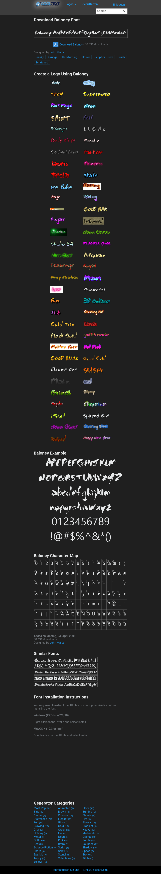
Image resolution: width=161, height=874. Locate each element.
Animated (66, 808)
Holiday (40, 833)
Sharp (39, 851)
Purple (88, 840)
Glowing (41, 826)
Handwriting (69, 57)
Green (64, 829)
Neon (63, 836)
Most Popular (42, 808)
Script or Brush (103, 57)
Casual (40, 815)
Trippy (39, 858)
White (87, 858)
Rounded (90, 844)
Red (38, 844)
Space (88, 851)
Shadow (89, 847)
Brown (64, 811)
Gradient (89, 826)
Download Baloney (68, 44)
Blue (39, 811)
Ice (61, 833)
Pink (63, 840)
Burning (89, 811)
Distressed (43, 819)
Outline (40, 840)
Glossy (89, 822)
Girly (62, 822)
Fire (86, 819)
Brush (121, 57)
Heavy (88, 829)
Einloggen (118, 4)
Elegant (65, 819)
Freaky (39, 57)
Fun (38, 822)
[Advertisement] (17, 70)
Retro (63, 844)
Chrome (65, 815)
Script (63, 847)
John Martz (57, 52)
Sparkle (40, 854)
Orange (89, 836)
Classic (88, 815)
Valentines (66, 858)
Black (88, 808)
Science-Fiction (45, 847)
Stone (87, 854)
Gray (38, 829)
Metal (39, 836)
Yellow (40, 861)
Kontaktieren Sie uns (66, 870)
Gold (63, 826)
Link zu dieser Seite (95, 870)
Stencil (64, 854)
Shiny (63, 851)
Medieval (90, 833)
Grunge (52, 57)
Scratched (41, 62)
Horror (86, 57)
